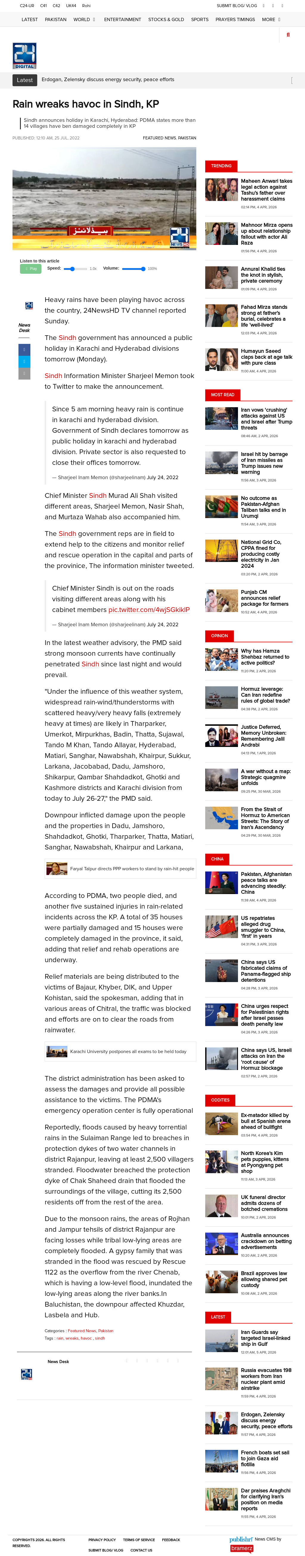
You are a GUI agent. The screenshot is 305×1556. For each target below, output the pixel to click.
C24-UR (27, 6)
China (217, 859)
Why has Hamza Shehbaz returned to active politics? (265, 657)
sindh (100, 1338)
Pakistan (55, 19)
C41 (43, 6)
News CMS (266, 1539)
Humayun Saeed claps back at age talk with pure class (266, 357)
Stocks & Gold (166, 19)
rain (60, 1338)
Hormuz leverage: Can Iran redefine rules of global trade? (265, 695)
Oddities (220, 1100)
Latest (30, 19)
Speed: (54, 268)
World (85, 19)
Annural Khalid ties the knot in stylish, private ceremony (263, 275)
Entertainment (122, 19)
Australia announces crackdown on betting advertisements (266, 1241)
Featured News (159, 138)
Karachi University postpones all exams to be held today (128, 1051)
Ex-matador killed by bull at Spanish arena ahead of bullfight (266, 1121)
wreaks (72, 1338)
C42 (56, 6)
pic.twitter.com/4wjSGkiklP (149, 609)
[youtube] (282, 6)
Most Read (222, 395)
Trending (221, 166)
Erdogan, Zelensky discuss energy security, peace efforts (108, 80)
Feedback (171, 1540)
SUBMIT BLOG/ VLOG (237, 6)
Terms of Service (139, 1540)
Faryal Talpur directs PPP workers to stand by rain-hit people (132, 868)
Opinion (219, 636)
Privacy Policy (102, 1540)
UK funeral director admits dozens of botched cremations (264, 1203)
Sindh (67, 338)
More (272, 19)
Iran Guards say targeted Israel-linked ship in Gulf (265, 1338)
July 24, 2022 (162, 477)
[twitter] (273, 6)
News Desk (24, 328)
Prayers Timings (235, 19)
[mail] (24, 374)
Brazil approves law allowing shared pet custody (264, 1279)
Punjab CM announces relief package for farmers (264, 598)
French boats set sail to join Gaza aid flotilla (265, 1458)
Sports (199, 19)
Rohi (86, 6)
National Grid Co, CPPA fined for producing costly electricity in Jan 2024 (261, 554)
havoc (87, 1338)
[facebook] (264, 6)
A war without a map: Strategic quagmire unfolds (266, 777)
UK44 (71, 6)
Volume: (111, 268)
